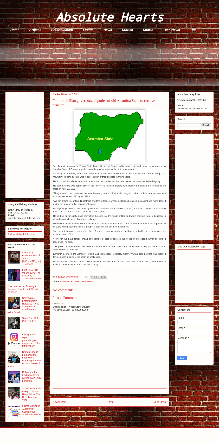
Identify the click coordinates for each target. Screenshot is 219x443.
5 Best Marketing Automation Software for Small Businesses (31, 410)
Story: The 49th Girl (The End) (30, 319)
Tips (193, 30)
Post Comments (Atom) (116, 410)
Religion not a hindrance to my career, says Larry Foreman (31, 376)
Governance (66, 281)
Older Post (160, 401)
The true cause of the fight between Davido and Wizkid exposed (23, 289)
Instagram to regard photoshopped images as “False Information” (31, 340)
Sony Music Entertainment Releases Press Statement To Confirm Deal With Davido (23, 305)
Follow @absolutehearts (21, 234)
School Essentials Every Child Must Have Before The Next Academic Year (31, 394)
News (108, 30)
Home (15, 30)
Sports (148, 30)
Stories (127, 30)
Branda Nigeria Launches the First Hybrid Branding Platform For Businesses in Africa (24, 359)
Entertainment (62, 30)
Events (88, 30)
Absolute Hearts (109, 17)
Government (80, 281)
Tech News (171, 30)
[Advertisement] (108, 62)
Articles (35, 30)
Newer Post (59, 401)
